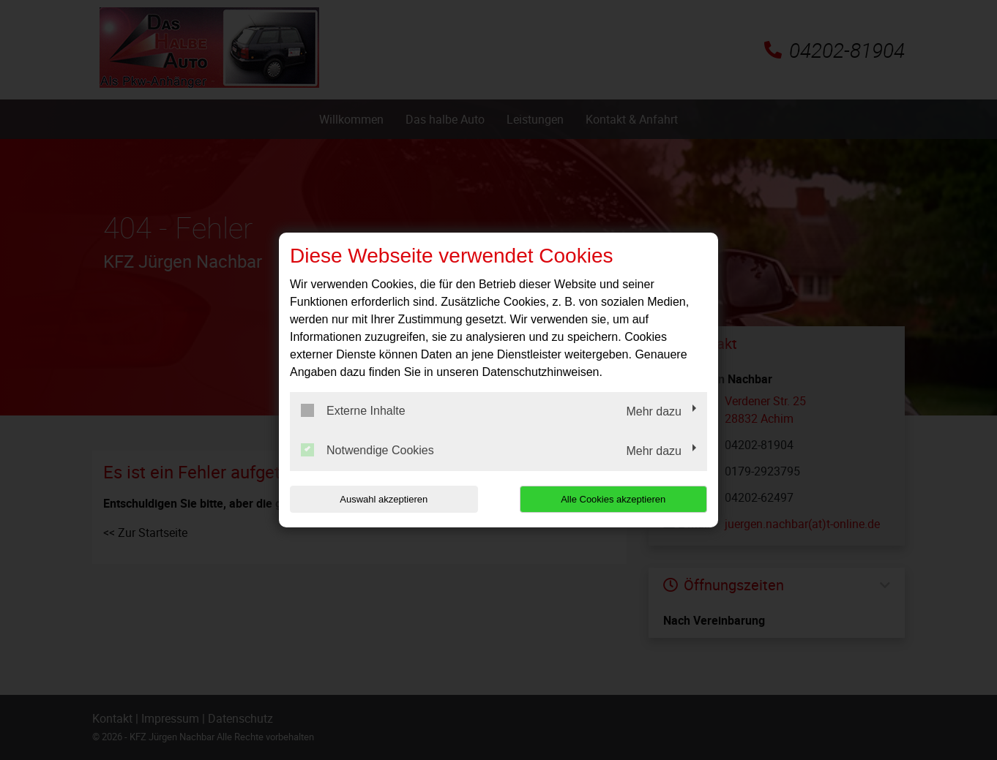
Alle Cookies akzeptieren (613, 499)
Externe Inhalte (353, 410)
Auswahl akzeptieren (383, 499)
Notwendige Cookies (367, 449)
